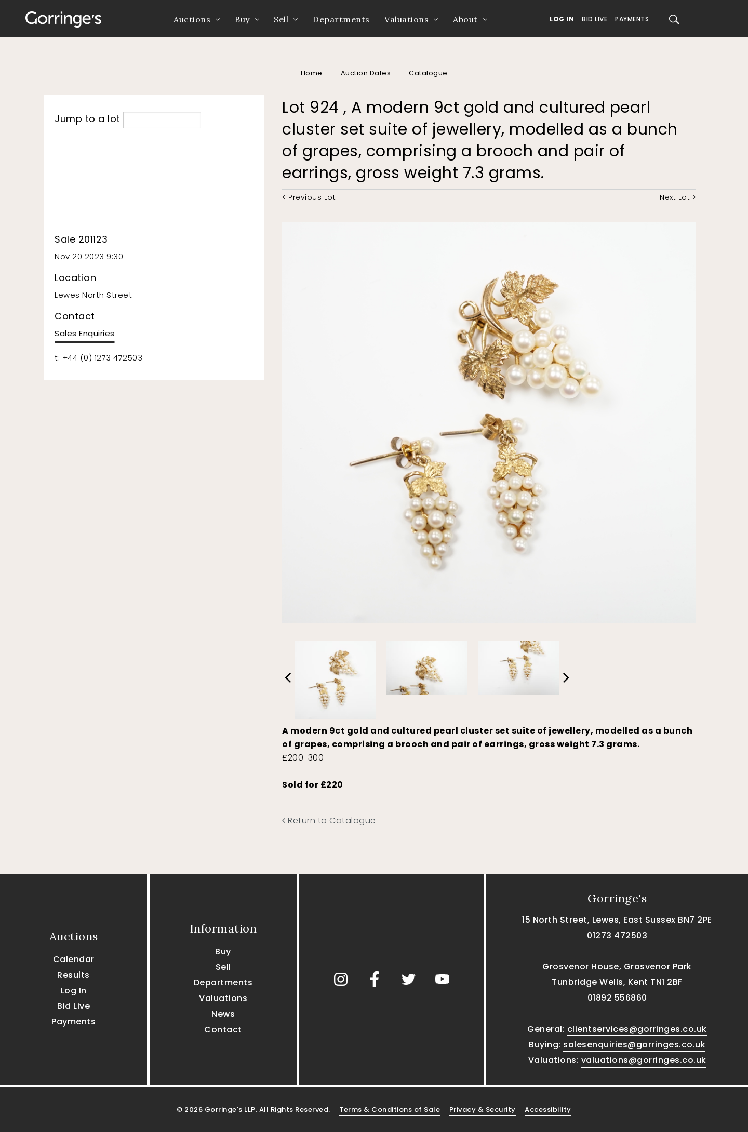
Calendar (74, 959)
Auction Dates (366, 73)
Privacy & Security (482, 1109)
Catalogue (428, 73)
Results (73, 975)
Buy (242, 19)
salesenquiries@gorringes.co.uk (634, 1044)
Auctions (191, 19)
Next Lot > (678, 197)
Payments (632, 19)
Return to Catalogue (329, 821)
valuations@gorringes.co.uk (643, 1060)
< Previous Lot (309, 197)
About (465, 19)
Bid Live (594, 19)
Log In (562, 19)
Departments (341, 19)
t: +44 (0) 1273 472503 (98, 357)
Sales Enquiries (85, 333)
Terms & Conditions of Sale (389, 1109)
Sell (281, 19)
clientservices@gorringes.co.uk (637, 1029)
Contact (223, 1029)
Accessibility (548, 1109)
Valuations (406, 19)
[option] (335, 677)
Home (312, 73)
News (223, 1014)
